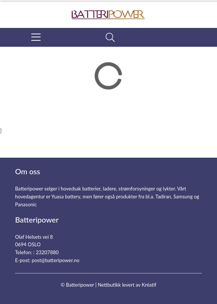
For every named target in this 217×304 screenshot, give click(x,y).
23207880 (47, 252)
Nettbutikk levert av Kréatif (127, 285)
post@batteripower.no (56, 260)
